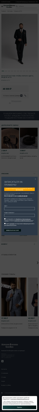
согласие (11, 223)
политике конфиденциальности (23, 220)
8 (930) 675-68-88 (22, 196)
